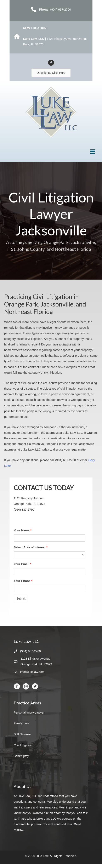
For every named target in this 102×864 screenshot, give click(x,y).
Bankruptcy (21, 756)
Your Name (23, 530)
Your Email (22, 564)
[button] (50, 72)
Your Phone (23, 581)
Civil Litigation (23, 745)
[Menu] (92, 152)
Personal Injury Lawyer (29, 712)
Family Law (21, 723)
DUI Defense (22, 734)
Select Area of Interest (30, 547)
